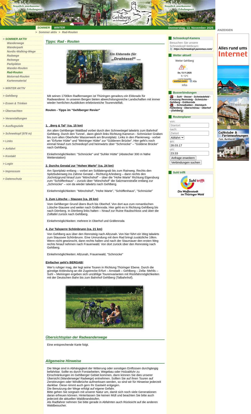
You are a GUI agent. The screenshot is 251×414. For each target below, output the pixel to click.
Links (9, 141)
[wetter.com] (180, 82)
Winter (59, 27)
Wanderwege (15, 43)
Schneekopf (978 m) (18, 133)
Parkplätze (14, 64)
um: (172, 149)
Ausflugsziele (14, 126)
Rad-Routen (70, 32)
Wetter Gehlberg (184, 60)
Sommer (43, 27)
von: (172, 121)
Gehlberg (11, 95)
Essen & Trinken (16, 103)
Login (9, 163)
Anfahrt (10, 148)
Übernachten (13, 110)
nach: (173, 129)
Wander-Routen (17, 68)
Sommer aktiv (48, 32)
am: (172, 141)
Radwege (13, 55)
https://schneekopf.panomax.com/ (193, 49)
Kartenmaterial (16, 80)
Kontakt (10, 156)
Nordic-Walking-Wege (21, 51)
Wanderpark (15, 47)
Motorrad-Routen (18, 76)
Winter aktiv (15, 88)
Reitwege (13, 59)
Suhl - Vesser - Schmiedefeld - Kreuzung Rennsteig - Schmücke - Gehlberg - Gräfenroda (190, 99)
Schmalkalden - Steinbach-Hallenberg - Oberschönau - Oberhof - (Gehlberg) (190, 108)
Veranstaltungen (16, 118)
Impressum (12, 171)
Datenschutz (13, 178)
